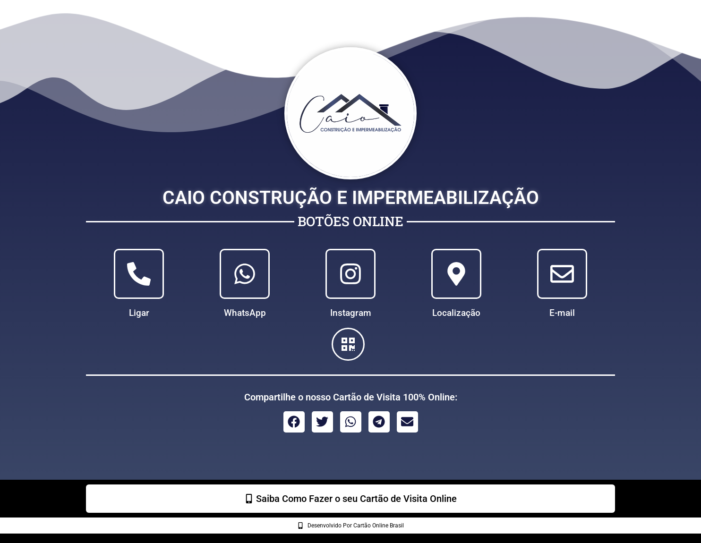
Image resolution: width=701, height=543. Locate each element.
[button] (294, 422)
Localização (456, 313)
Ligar (139, 313)
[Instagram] (350, 274)
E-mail (562, 313)
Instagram (350, 313)
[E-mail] (562, 274)
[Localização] (456, 274)
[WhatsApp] (245, 274)
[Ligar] (139, 274)
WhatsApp (245, 313)
